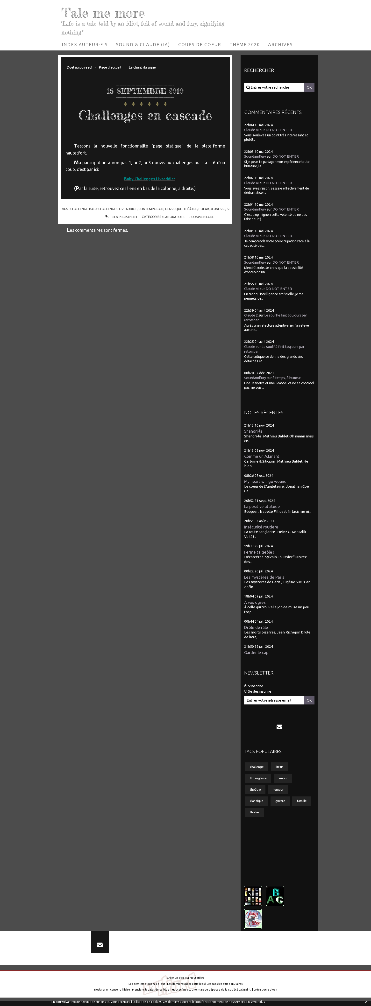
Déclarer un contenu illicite (111, 994)
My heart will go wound (265, 480)
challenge (79, 209)
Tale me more (108, 12)
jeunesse (222, 209)
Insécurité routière (261, 526)
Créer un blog (176, 982)
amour (284, 780)
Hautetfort (197, 982)
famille (255, 815)
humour (279, 791)
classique (176, 209)
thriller (277, 815)
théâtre (193, 209)
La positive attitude (262, 506)
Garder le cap (256, 653)
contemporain (153, 209)
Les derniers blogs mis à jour (146, 988)
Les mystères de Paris (264, 577)
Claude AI (251, 130)
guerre (281, 803)
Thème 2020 (244, 44)
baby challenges (104, 209)
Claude (249, 345)
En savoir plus (255, 1001)
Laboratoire (174, 220)
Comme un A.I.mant (262, 455)
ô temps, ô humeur (289, 376)
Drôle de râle (256, 628)
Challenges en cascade (145, 114)
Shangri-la (253, 430)
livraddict (130, 209)
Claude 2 (251, 314)
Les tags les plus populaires (225, 988)
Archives (280, 44)
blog (273, 994)
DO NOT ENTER (279, 130)
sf (145, 212)
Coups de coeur (199, 44)
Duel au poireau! (80, 67)
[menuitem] (84, 44)
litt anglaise (258, 780)
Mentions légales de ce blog (150, 994)
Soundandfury (255, 156)
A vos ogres (255, 602)
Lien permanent (120, 220)
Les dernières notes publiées (186, 988)
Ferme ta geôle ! (259, 552)
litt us (281, 768)
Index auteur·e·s (85, 44)
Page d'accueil (111, 67)
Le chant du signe (145, 67)
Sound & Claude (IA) (143, 44)
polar (207, 209)
